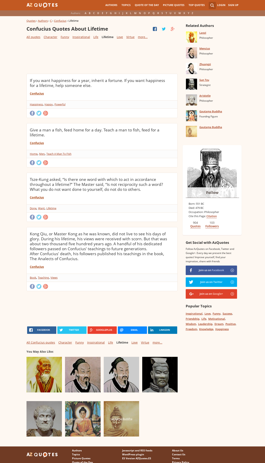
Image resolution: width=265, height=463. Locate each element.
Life (95, 37)
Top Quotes (197, 5)
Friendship (192, 319)
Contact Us (178, 454)
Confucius (60, 21)
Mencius (204, 48)
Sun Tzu (204, 80)
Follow (212, 192)
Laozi (202, 33)
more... (143, 37)
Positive (230, 324)
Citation (211, 216)
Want (41, 208)
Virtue (130, 37)
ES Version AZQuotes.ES (136, 458)
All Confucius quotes (40, 342)
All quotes (33, 37)
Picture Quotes (173, 5)
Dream (218, 324)
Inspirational (81, 37)
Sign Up (233, 5)
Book (33, 277)
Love (120, 37)
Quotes (31, 21)
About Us (177, 450)
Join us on (211, 270)
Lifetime (51, 208)
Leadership (205, 324)
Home (33, 154)
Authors (111, 5)
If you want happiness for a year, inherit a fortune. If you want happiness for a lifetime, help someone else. (97, 83)
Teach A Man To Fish (58, 154)
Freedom (191, 329)
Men (42, 154)
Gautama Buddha (210, 111)
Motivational (216, 319)
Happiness (36, 104)
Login (221, 5)
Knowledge (206, 329)
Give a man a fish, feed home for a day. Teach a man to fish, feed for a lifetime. (94, 132)
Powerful (59, 104)
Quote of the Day (147, 5)
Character (50, 37)
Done (33, 208)
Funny (65, 37)
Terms (176, 458)
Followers (212, 226)
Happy (49, 104)
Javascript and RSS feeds (137, 450)
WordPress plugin (133, 454)
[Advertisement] (101, 56)
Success (227, 313)
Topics (126, 5)
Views (54, 277)
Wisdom (191, 324)
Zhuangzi (205, 64)
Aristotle (205, 95)
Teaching (43, 277)
